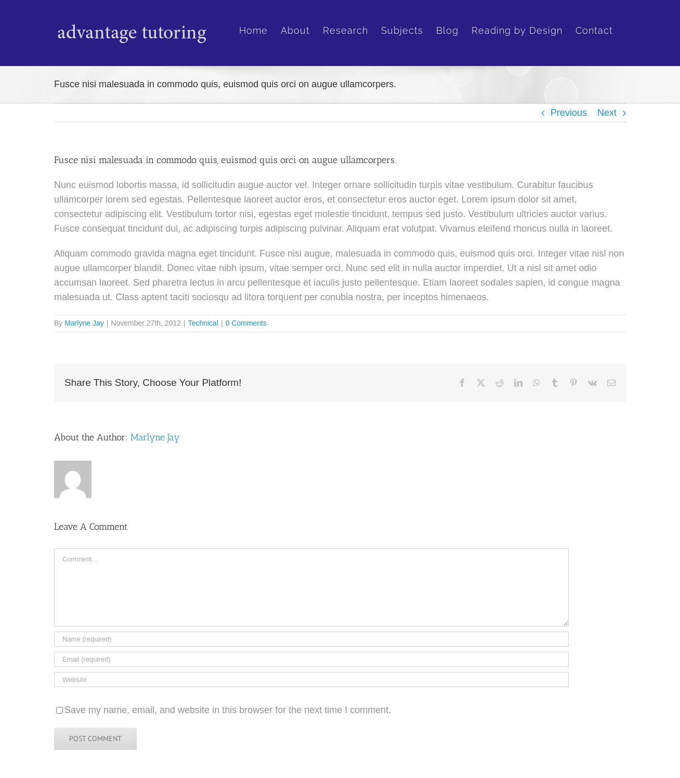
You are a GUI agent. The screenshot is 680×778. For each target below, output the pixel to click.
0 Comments (246, 323)
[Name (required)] (311, 639)
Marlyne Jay (83, 323)
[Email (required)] (311, 659)
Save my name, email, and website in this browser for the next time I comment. (227, 710)
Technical (203, 323)
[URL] (311, 679)
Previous (569, 113)
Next (607, 113)
